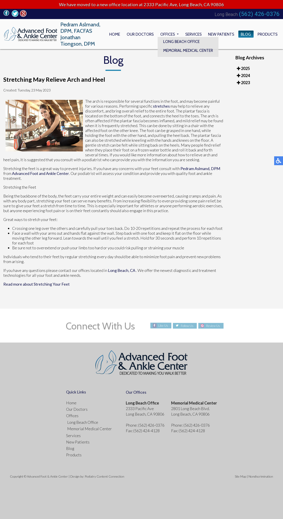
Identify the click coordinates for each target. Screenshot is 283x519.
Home (111, 34)
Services (192, 34)
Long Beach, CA (121, 270)
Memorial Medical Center (89, 428)
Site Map (240, 476)
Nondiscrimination (261, 476)
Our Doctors (138, 34)
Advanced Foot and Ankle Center (40, 173)
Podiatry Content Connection (104, 476)
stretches (161, 106)
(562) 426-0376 (259, 14)
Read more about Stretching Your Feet (36, 284)
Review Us (213, 325)
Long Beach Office (82, 422)
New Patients (220, 34)
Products (267, 34)
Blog (245, 34)
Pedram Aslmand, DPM (200, 168)
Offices (165, 34)
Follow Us (186, 325)
